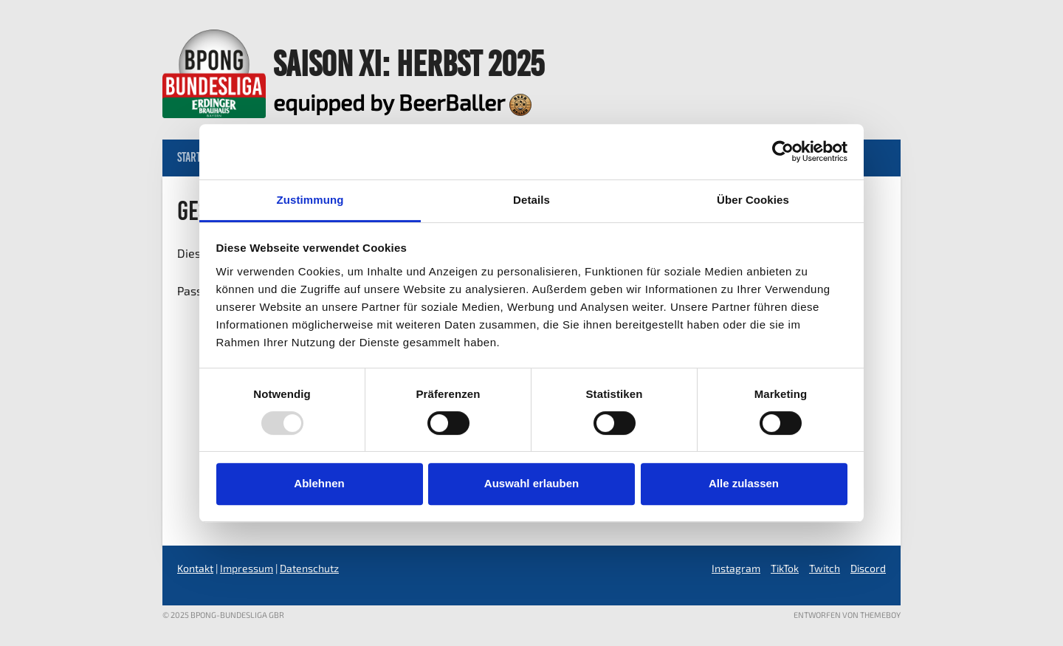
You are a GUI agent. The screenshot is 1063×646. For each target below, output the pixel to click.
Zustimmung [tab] (310, 199)
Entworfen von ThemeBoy (847, 614)
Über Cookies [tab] (753, 199)
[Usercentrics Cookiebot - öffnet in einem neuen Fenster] (782, 151)
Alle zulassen (744, 483)
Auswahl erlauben (531, 483)
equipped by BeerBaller (402, 102)
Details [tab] (531, 199)
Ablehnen (319, 483)
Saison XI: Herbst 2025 (408, 63)
